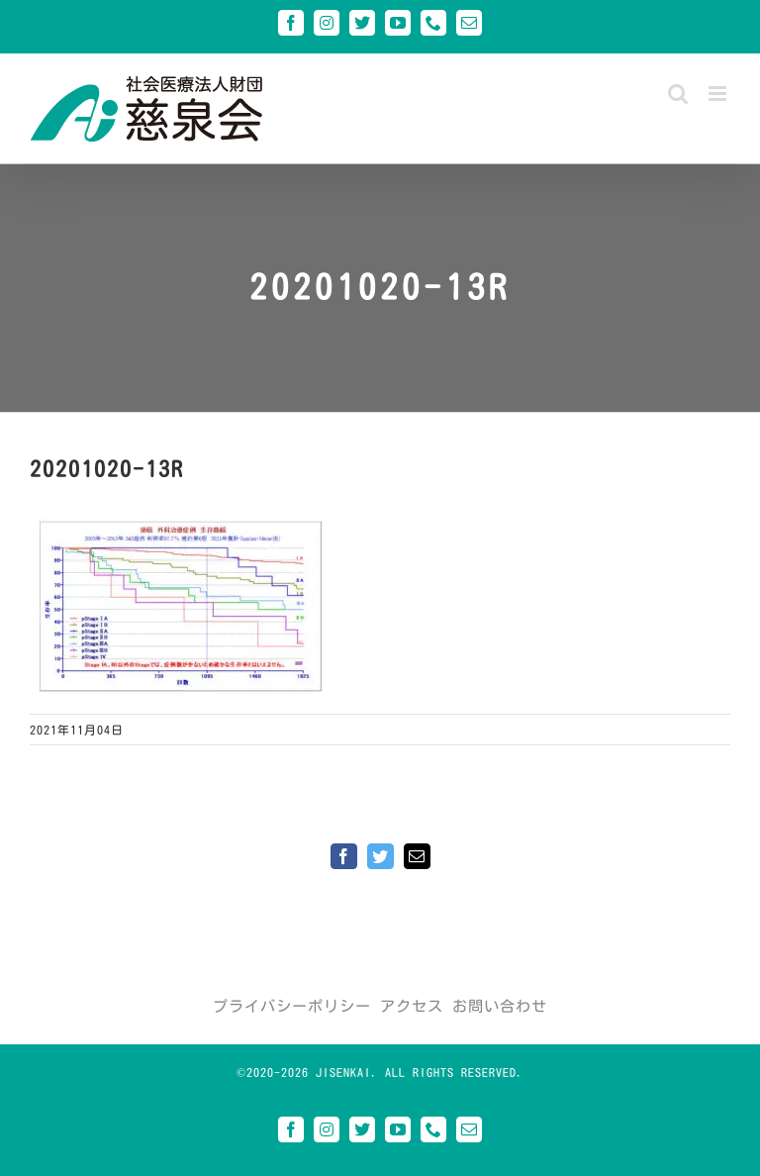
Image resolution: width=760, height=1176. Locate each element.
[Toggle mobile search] (678, 93)
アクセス (411, 1006)
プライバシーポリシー (292, 1006)
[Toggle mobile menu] (719, 93)
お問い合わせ (499, 1006)
